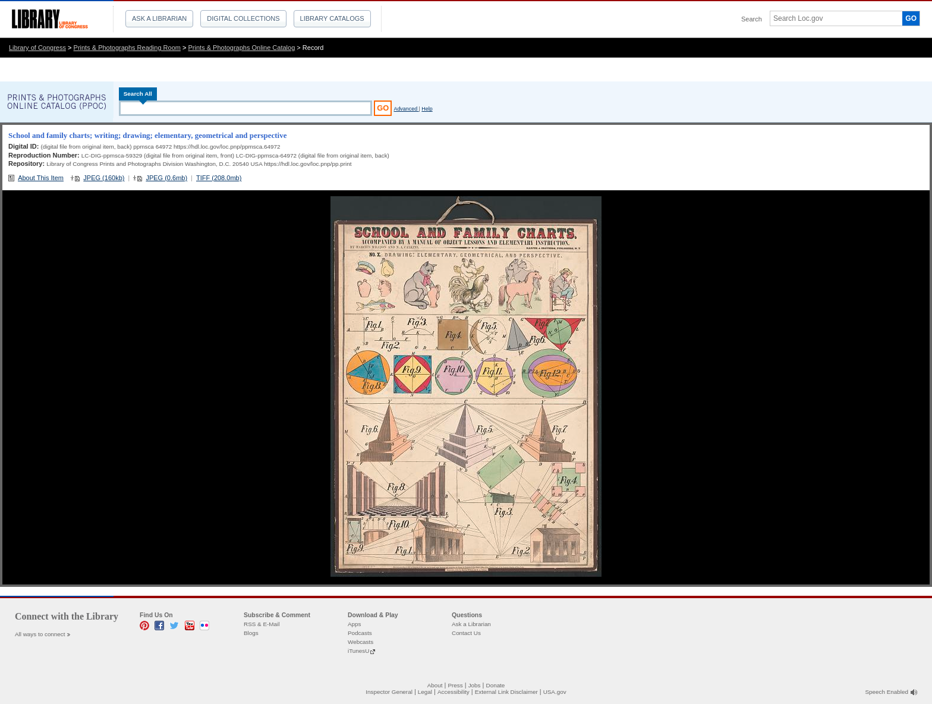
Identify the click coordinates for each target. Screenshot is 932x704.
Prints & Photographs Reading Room (127, 47)
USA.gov (554, 692)
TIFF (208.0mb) (218, 177)
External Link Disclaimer (506, 692)
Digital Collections (243, 18)
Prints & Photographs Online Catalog (241, 47)
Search (751, 19)
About (435, 685)
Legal (425, 692)
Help (426, 109)
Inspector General (389, 692)
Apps (354, 624)
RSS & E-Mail (261, 624)
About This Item (41, 177)
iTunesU (358, 651)
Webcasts (360, 642)
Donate (495, 685)
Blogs (251, 633)
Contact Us (466, 633)
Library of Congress (37, 47)
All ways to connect (40, 634)
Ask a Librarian (159, 18)
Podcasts (360, 633)
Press (455, 685)
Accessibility (453, 692)
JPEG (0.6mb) (166, 177)
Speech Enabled (886, 692)
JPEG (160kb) (103, 177)
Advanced (405, 109)
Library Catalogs (332, 18)
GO (911, 18)
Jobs (474, 685)
